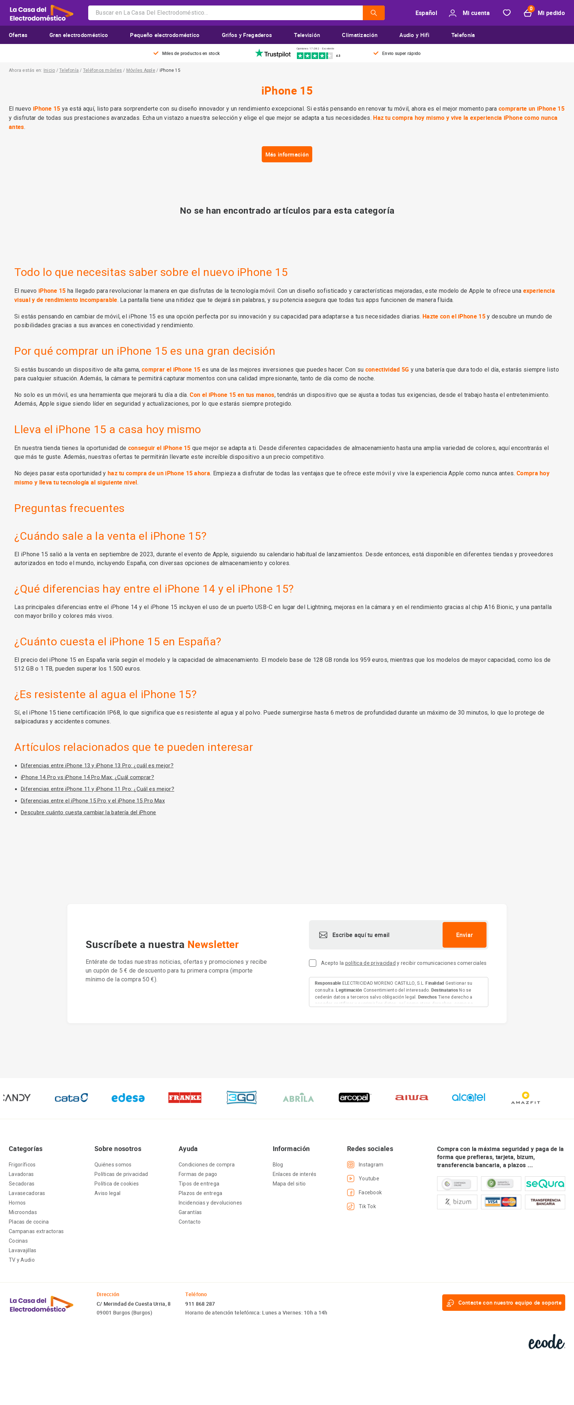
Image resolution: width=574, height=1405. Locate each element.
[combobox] (236, 12)
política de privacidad (370, 963)
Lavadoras (21, 1174)
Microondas (23, 1212)
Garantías (190, 1212)
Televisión (307, 34)
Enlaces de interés (295, 1174)
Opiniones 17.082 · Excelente (315, 48)
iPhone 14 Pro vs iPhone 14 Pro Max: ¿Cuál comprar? (87, 777)
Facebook (364, 1192)
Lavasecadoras (27, 1193)
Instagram (365, 1164)
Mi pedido (544, 13)
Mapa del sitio (289, 1184)
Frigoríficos (22, 1165)
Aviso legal (107, 1193)
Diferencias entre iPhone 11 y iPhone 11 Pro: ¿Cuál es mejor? (97, 789)
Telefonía (463, 34)
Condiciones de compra (207, 1165)
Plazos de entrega (201, 1193)
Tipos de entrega (199, 1184)
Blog (278, 1165)
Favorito (507, 13)
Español (426, 12)
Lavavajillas (22, 1250)
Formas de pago (198, 1174)
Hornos (17, 1203)
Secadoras (22, 1184)
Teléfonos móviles (102, 70)
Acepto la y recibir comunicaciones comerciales (404, 963)
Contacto (190, 1222)
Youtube (363, 1178)
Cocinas (18, 1241)
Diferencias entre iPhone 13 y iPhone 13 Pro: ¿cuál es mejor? (97, 765)
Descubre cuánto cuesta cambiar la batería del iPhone (88, 812)
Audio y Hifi (414, 34)
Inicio (49, 70)
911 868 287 (200, 1303)
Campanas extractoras (36, 1231)
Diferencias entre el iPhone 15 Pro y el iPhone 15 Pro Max (93, 800)
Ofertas (18, 34)
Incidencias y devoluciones (210, 1203)
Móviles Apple (140, 70)
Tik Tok (361, 1206)
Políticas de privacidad (121, 1174)
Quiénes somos (113, 1165)
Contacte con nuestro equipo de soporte (504, 1302)
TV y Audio (22, 1260)
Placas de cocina (29, 1222)
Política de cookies (116, 1184)
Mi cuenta (469, 13)
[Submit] (374, 18)
